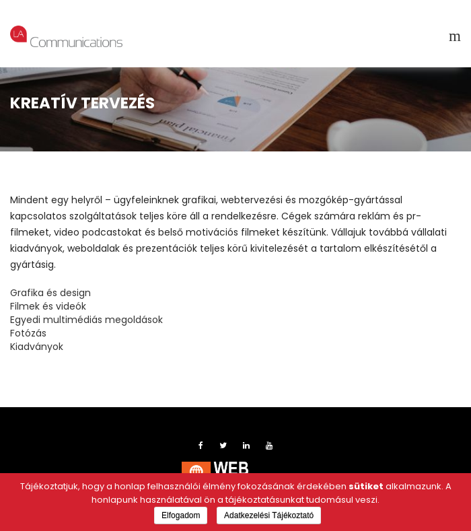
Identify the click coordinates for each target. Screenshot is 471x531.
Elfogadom (180, 515)
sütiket (366, 486)
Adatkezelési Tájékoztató (269, 515)
